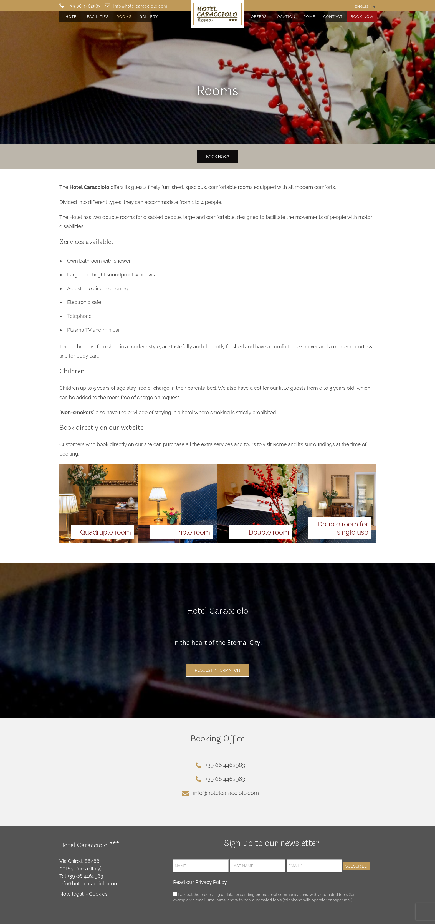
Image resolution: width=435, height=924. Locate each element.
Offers (259, 16)
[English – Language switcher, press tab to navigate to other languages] (365, 6)
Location (285, 16)
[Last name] (257, 865)
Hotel (72, 16)
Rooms (124, 16)
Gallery (149, 16)
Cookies (98, 894)
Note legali (72, 894)
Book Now (362, 16)
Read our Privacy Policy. (200, 882)
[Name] (201, 865)
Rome (309, 16)
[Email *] (314, 865)
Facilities (98, 16)
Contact (333, 16)
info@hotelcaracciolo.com (89, 883)
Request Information (217, 670)
